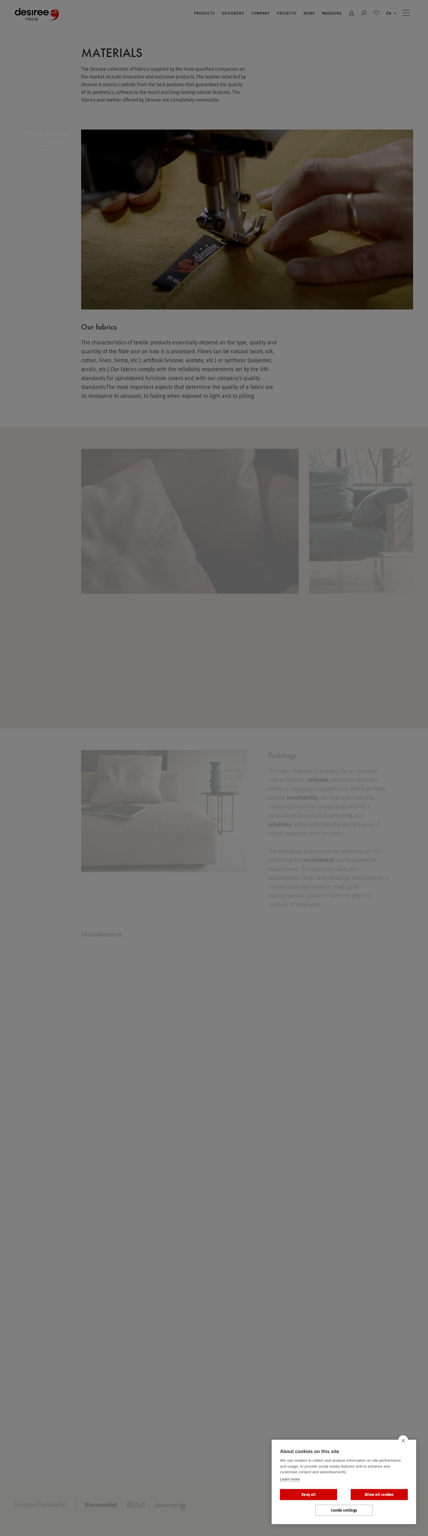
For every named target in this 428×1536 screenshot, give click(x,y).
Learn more (290, 1479)
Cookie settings (344, 1510)
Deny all (308, 1495)
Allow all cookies (379, 1495)
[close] (403, 1440)
